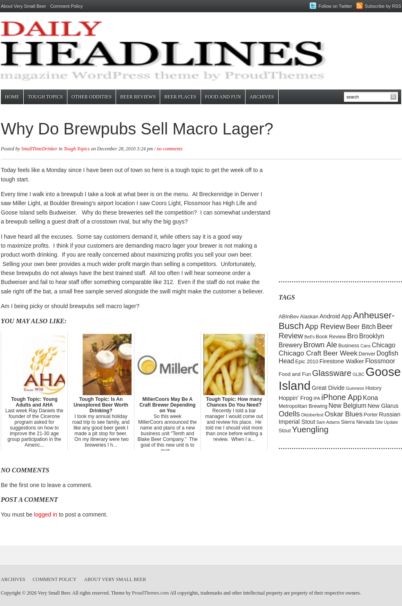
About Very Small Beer (23, 6)
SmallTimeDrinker (39, 149)
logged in (45, 514)
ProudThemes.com (150, 593)
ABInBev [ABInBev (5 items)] (289, 316)
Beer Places (180, 97)
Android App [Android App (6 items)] (335, 316)
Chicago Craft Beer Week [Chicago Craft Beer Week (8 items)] (318, 353)
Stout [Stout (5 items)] (285, 430)
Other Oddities (91, 97)
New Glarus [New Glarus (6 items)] (383, 406)
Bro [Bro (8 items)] (352, 336)
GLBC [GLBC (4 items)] (358, 374)
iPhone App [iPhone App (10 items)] (342, 397)
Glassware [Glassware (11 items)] (331, 373)
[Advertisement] (330, 216)
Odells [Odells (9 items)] (289, 413)
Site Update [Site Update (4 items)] (386, 422)
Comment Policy (66, 6)
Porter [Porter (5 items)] (371, 414)
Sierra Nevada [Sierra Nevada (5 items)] (357, 422)
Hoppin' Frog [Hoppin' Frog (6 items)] (296, 398)
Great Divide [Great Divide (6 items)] (328, 388)
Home (12, 97)
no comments (170, 149)
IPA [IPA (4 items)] (316, 398)
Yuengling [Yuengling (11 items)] (310, 429)
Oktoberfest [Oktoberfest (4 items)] (312, 414)
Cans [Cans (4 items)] (365, 345)
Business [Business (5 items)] (349, 345)
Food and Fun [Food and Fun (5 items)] (295, 374)
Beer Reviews (138, 97)
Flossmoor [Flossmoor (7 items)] (380, 361)
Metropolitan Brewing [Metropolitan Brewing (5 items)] (303, 406)
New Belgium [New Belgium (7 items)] (347, 405)
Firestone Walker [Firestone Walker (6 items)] (341, 361)
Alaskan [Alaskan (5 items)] (309, 316)
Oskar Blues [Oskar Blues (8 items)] (344, 414)
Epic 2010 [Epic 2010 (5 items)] (306, 361)
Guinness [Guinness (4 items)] (355, 388)
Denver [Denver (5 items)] (367, 354)
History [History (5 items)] (373, 388)
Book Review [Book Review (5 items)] (331, 336)
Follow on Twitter (335, 6)
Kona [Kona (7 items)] (370, 397)
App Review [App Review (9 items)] (325, 326)
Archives (262, 97)
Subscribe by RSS (383, 6)
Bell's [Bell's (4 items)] (309, 336)
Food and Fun (223, 97)
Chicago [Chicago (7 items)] (383, 345)
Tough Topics (45, 97)
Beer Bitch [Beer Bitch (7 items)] (361, 326)
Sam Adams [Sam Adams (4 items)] (327, 422)
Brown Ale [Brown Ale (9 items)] (320, 344)
